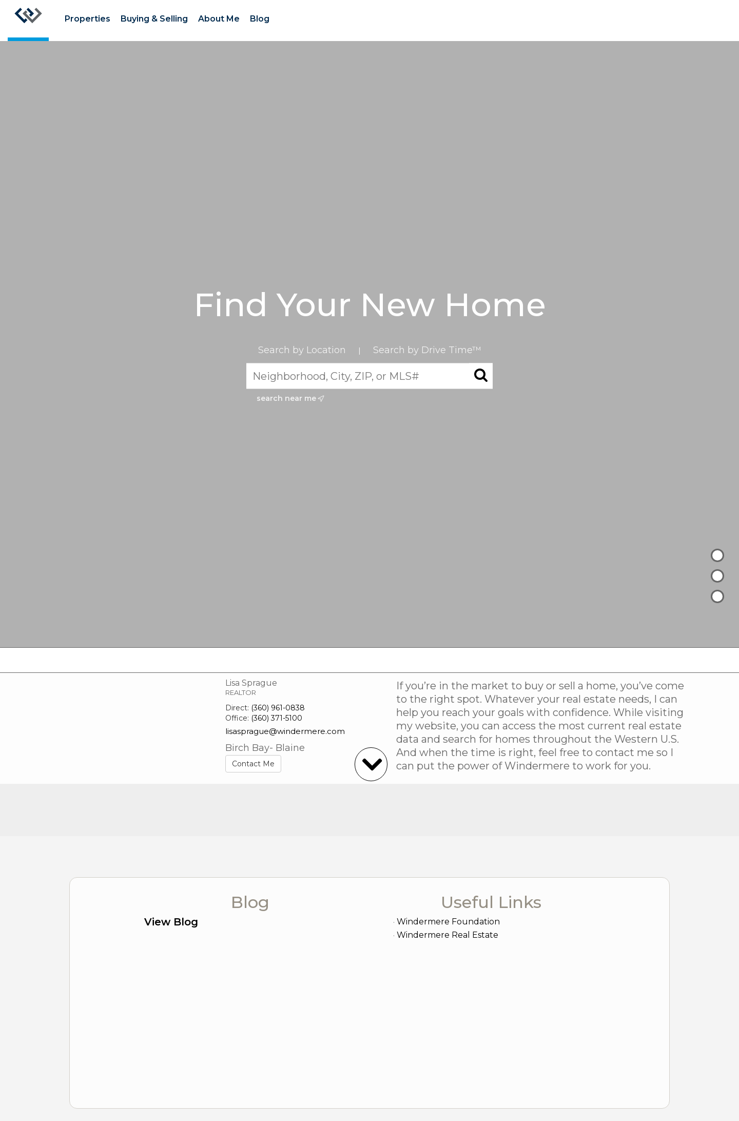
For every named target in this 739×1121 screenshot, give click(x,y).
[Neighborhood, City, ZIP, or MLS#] (369, 376)
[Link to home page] (28, 20)
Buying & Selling (154, 19)
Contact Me (253, 763)
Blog (259, 19)
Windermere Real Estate (447, 935)
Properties (87, 19)
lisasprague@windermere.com (285, 731)
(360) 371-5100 (276, 718)
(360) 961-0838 (278, 707)
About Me (219, 19)
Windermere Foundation (448, 921)
